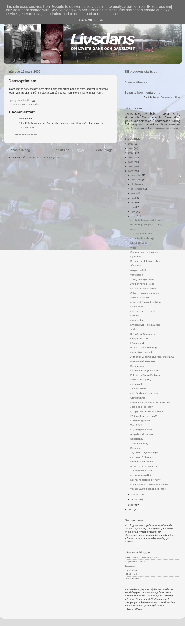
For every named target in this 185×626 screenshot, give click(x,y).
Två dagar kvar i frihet (141, 233)
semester (145, 121)
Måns (145, 117)
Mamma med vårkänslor (143, 361)
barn (164, 124)
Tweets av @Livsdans (136, 82)
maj (133, 207)
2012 (131, 157)
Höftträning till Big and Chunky (146, 224)
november (136, 179)
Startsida (62, 150)
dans (24, 104)
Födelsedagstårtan (140, 420)
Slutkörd (134, 329)
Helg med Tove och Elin (142, 311)
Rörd (132, 229)
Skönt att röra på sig (140, 379)
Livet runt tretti (132, 578)
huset (142, 124)
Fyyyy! (133, 247)
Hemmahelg (136, 384)
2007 (131, 509)
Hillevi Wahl (131, 574)
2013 (131, 152)
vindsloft (145, 128)
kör (136, 121)
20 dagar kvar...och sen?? (143, 416)
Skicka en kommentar (25, 134)
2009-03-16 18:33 (28, 127)
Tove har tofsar (138, 388)
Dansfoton (135, 448)
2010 (131, 166)
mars (134, 216)
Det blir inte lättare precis (143, 288)
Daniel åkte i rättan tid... (142, 352)
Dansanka (130, 566)
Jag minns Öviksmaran (142, 457)
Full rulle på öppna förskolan (145, 375)
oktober (135, 184)
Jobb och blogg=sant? (141, 407)
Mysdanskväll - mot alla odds (145, 325)
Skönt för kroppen (139, 297)
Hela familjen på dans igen (144, 393)
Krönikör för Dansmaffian (143, 334)
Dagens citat (136, 320)
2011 (131, 162)
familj (175, 114)
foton (154, 114)
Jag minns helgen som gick (144, 452)
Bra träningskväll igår (141, 475)
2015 (131, 143)
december (136, 175)
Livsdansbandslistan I (141, 461)
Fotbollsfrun (131, 570)
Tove (165, 114)
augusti (135, 193)
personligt (34, 104)
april (133, 211)
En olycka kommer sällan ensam (147, 220)
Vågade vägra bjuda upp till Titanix (148, 489)
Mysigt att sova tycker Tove (144, 466)
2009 (131, 171)
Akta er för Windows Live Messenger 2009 (152, 356)
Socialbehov (136, 438)
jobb (137, 117)
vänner (129, 117)
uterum (153, 128)
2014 (131, 148)
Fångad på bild (138, 270)
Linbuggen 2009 (138, 243)
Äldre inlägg (104, 150)
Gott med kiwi (137, 306)
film (178, 124)
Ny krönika (136, 256)
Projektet (135, 128)
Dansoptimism (137, 366)
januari (135, 499)
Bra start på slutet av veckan (145, 261)
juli (132, 198)
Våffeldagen (136, 274)
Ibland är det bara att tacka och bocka (150, 402)
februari (135, 494)
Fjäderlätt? (136, 315)
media (172, 124)
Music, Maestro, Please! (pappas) (142, 557)
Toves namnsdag (139, 443)
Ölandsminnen (138, 398)
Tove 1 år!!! (136, 425)
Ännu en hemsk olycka (142, 283)
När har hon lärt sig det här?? (145, 480)
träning (176, 121)
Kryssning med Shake (141, 429)
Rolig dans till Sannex (141, 434)
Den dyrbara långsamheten (144, 370)
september (137, 188)
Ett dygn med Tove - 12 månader (147, 411)
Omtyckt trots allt (139, 338)
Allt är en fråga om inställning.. (146, 302)
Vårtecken (135, 265)
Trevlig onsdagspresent (142, 279)
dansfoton (153, 124)
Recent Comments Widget (166, 97)
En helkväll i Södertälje (142, 238)
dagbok (141, 114)
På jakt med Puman (135, 561)
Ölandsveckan (161, 121)
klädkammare (168, 128)
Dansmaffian (172, 117)
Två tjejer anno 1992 (141, 470)
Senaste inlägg (19, 150)
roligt (176, 128)
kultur (159, 128)
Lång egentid (137, 343)
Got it (104, 20)
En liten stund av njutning (143, 347)
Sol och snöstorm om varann (145, 293)
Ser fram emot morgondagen (145, 252)
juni (133, 202)
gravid (128, 121)
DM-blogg (131, 124)
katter (127, 128)
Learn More (87, 20)
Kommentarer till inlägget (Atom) (43, 157)
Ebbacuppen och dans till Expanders (149, 484)
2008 (131, 505)
